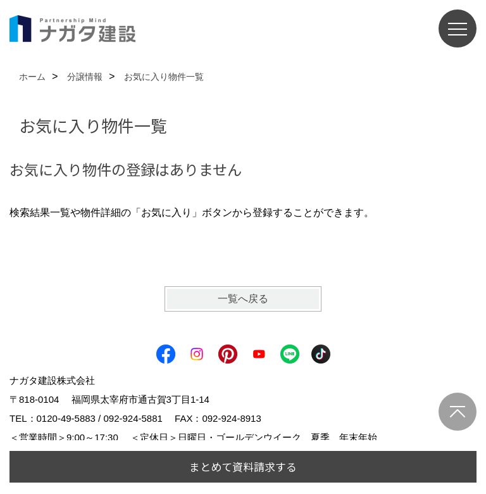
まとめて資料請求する (243, 466)
